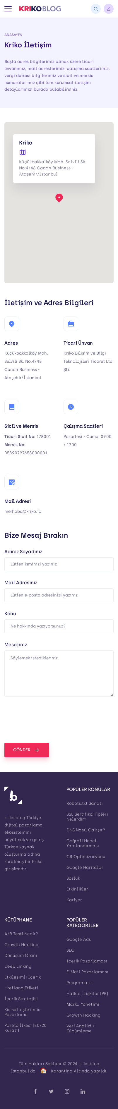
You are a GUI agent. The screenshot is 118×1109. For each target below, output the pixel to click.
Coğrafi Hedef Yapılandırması (82, 843)
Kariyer (74, 899)
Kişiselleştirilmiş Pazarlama (22, 1012)
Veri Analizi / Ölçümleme (80, 1029)
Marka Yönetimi (82, 1004)
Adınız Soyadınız (23, 551)
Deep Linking (17, 966)
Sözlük (73, 878)
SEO (70, 950)
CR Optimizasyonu (85, 856)
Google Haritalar (84, 867)
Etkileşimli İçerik (22, 977)
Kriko (37, 861)
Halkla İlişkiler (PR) (87, 993)
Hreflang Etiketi (21, 988)
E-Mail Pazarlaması (87, 971)
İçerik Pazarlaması (86, 961)
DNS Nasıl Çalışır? (85, 830)
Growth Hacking (21, 944)
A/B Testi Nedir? (21, 933)
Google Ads (78, 939)
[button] (59, 198)
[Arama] (96, 9)
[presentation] (48, 719)
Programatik (79, 982)
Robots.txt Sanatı (84, 803)
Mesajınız (15, 644)
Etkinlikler (77, 889)
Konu (10, 613)
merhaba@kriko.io (22, 511)
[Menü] (8, 9)
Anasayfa (13, 35)
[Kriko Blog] (40, 8)
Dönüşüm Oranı (20, 955)
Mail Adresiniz (20, 582)
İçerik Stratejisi (21, 998)
